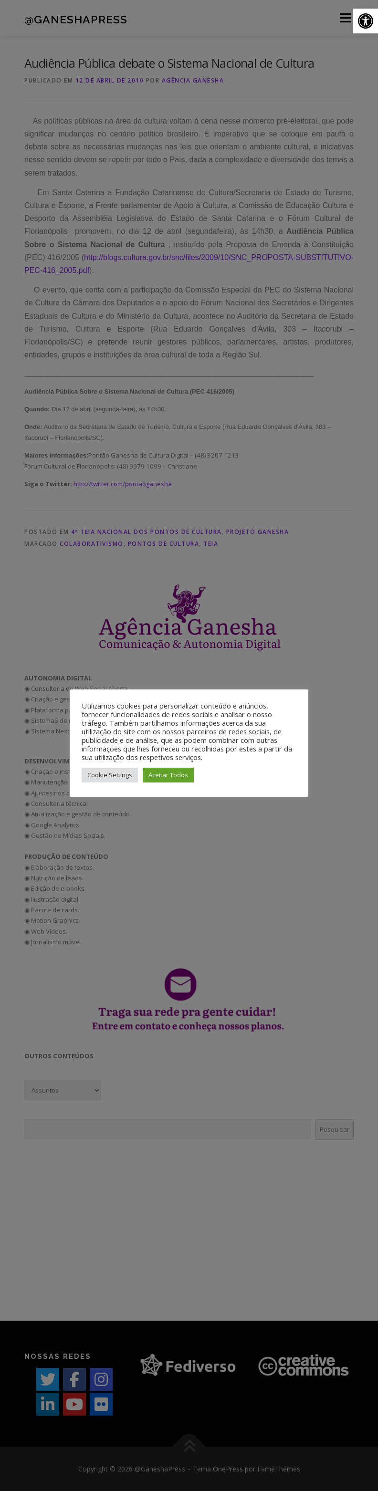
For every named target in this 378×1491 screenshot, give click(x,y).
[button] (365, 21)
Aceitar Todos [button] (168, 775)
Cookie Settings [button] (109, 775)
